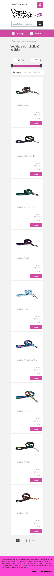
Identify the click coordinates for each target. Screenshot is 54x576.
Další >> (34, 540)
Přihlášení (13, 4)
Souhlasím (48, 571)
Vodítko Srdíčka (23, 462)
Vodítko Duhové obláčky (27, 360)
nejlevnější (27, 72)
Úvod (13, 41)
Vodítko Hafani (23, 513)
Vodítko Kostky (23, 411)
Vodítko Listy (22, 309)
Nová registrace (23, 4)
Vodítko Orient (23, 258)
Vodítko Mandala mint (26, 207)
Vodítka (19, 41)
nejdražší (37, 72)
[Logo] (27, 13)
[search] (40, 23)
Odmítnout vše (37, 571)
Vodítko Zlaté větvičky (26, 156)
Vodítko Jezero (23, 105)
